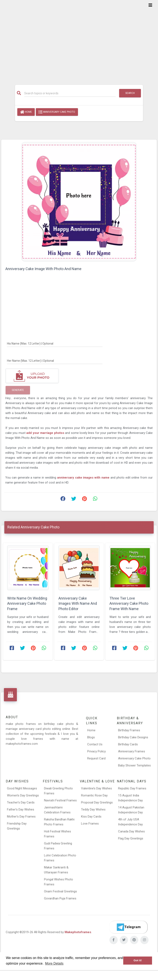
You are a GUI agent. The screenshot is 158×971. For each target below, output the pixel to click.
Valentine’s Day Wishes (96, 788)
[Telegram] (128, 927)
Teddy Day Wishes (93, 809)
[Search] (70, 93)
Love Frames (90, 823)
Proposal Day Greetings (97, 802)
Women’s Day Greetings (23, 795)
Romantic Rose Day (94, 795)
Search (130, 93)
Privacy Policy (96, 751)
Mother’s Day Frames (21, 816)
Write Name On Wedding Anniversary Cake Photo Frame (27, 603)
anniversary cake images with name (83, 477)
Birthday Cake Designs (133, 737)
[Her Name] (54, 360)
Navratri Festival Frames (60, 800)
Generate (18, 390)
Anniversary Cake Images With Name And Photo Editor (77, 603)
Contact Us (94, 744)
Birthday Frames (129, 730)
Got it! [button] (138, 960)
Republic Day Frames (132, 788)
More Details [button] (54, 963)
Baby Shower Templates (134, 765)
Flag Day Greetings (130, 838)
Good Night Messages (22, 788)
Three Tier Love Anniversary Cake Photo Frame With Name (128, 603)
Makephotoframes (78, 932)
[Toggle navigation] (150, 5)
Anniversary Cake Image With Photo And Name (43, 269)
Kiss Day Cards (91, 816)
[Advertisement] (79, 40)
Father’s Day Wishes (20, 809)
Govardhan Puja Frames (60, 898)
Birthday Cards (128, 744)
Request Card (96, 758)
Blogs (91, 737)
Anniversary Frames (131, 751)
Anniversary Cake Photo (57, 112)
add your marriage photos (45, 433)
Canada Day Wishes (131, 831)
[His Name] (54, 343)
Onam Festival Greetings (60, 891)
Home (26, 112)
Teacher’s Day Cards (21, 802)
